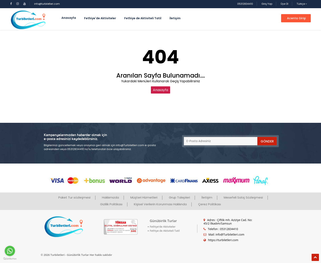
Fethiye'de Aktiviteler (100, 18)
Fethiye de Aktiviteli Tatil (142, 18)
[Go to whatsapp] (10, 251)
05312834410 (245, 4)
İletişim (175, 18)
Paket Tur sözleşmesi (74, 197)
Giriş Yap (266, 4)
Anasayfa (160, 90)
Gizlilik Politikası (111, 204)
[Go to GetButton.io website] (9, 258)
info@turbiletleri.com (47, 4)
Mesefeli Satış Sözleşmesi (243, 197)
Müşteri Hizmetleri (143, 197)
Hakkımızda (110, 197)
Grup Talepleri (179, 197)
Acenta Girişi (296, 18)
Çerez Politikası (209, 204)
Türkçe (302, 4)
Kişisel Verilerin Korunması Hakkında (160, 204)
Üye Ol (284, 4)
